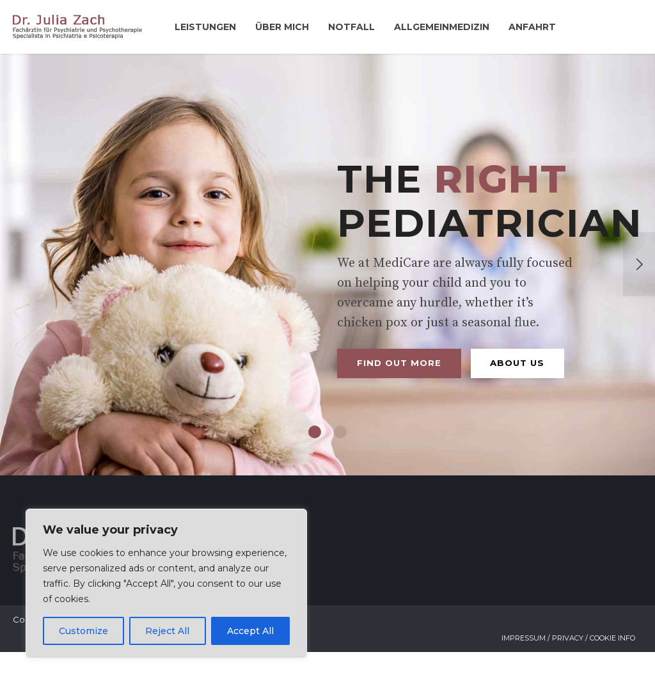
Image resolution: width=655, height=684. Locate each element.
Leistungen (205, 27)
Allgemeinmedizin (441, 27)
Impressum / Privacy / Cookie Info (568, 669)
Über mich (282, 27)
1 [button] (314, 463)
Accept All (250, 631)
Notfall (351, 27)
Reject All (167, 631)
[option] (327, 280)
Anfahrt (532, 27)
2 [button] (340, 463)
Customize (83, 631)
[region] (166, 583)
